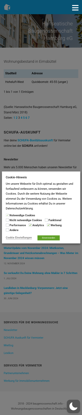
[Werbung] (48, 225)
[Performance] (7, 225)
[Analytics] (30, 225)
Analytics (38, 225)
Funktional (55, 220)
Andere (13, 230)
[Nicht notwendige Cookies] (7, 220)
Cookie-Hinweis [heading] (16, 177)
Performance (17, 225)
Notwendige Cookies (22, 215)
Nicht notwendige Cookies (25, 220)
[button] (76, 8)
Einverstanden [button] (48, 238)
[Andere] (7, 229)
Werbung (56, 225)
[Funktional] (46, 220)
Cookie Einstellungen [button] (19, 237)
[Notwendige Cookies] (7, 215)
